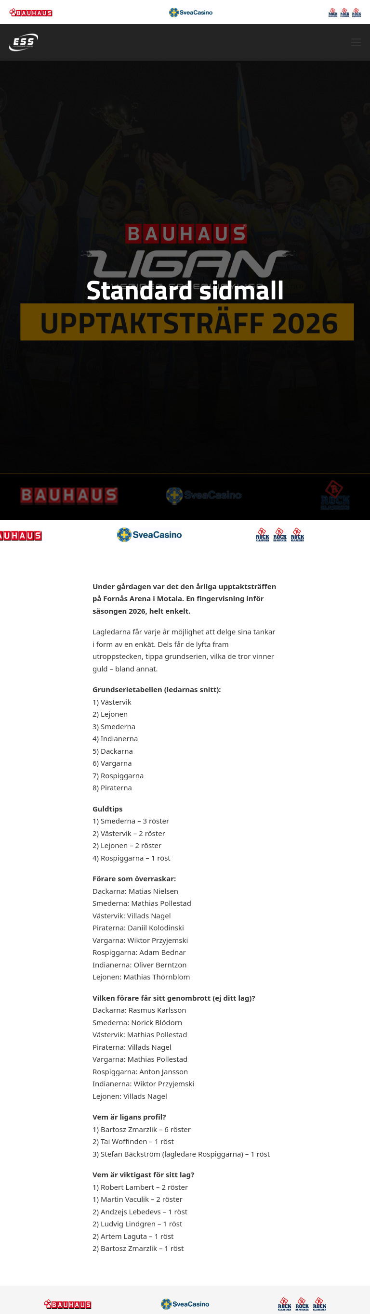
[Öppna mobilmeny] (356, 42)
